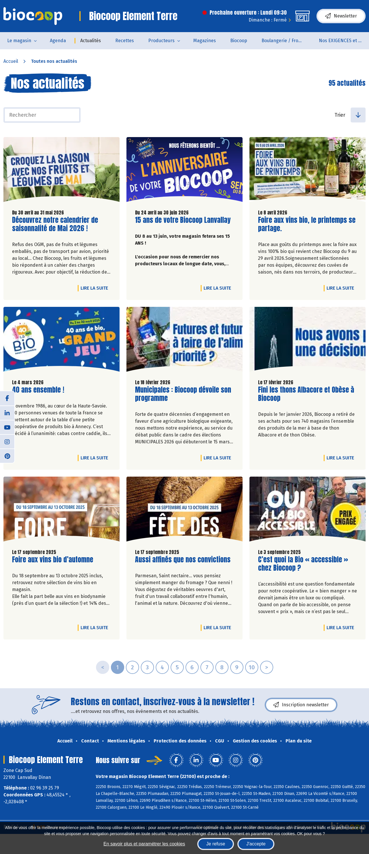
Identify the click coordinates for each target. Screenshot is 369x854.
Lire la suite (96, 288)
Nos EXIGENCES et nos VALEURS (344, 40)
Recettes (124, 40)
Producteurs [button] (161, 40)
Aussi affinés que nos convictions (183, 559)
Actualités (90, 40)
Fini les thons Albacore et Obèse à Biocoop (306, 394)
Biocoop (238, 40)
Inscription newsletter (301, 705)
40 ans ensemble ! (38, 390)
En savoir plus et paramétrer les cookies (144, 843)
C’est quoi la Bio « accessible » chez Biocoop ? (303, 563)
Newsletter (341, 16)
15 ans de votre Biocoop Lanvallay (183, 220)
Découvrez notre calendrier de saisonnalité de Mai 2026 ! (55, 224)
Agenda (58, 40)
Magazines (204, 40)
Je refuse (215, 843)
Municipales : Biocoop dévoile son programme (183, 394)
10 (252, 667)
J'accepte (255, 843)
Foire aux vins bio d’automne (52, 559)
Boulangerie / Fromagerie (286, 40)
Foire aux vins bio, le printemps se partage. (307, 224)
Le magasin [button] (19, 40)
